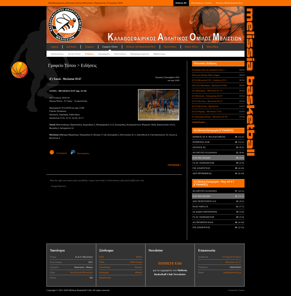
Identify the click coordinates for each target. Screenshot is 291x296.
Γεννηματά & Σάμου (231, 257)
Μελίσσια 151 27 (233, 262)
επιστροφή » (174, 164)
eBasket (138, 272)
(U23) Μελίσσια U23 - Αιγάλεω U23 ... (210, 80)
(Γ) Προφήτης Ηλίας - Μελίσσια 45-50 (209, 116)
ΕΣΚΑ (139, 257)
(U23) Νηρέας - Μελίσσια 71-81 (206, 111)
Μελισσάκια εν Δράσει (201, 3)
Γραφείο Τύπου (110, 46)
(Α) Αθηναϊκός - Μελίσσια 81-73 (207, 90)
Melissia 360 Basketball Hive (229, 3)
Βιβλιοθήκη (212, 46)
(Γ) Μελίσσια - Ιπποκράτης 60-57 (207, 96)
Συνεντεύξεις (120, 54)
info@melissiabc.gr (232, 272)
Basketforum (105, 277)
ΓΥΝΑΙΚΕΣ (58, 153)
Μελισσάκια (170, 46)
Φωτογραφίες (80, 153)
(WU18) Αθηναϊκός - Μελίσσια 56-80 (209, 85)
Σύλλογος (71, 46)
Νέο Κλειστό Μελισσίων (81, 272)
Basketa (138, 267)
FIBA (101, 262)
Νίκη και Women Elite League (206, 75)
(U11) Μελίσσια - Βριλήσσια (205, 106)
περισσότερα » (199, 122)
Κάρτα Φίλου (191, 46)
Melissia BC (181, 3)
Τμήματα (89, 46)
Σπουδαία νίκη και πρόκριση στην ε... (209, 70)
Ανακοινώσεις (57, 54)
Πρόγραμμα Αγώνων (139, 54)
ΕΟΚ (101, 257)
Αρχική (54, 46)
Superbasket (104, 267)
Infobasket (104, 272)
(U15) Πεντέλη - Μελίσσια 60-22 (207, 101)
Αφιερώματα (104, 54)
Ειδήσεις (89, 54)
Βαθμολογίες (159, 54)
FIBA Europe (136, 262)
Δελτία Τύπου (74, 54)
